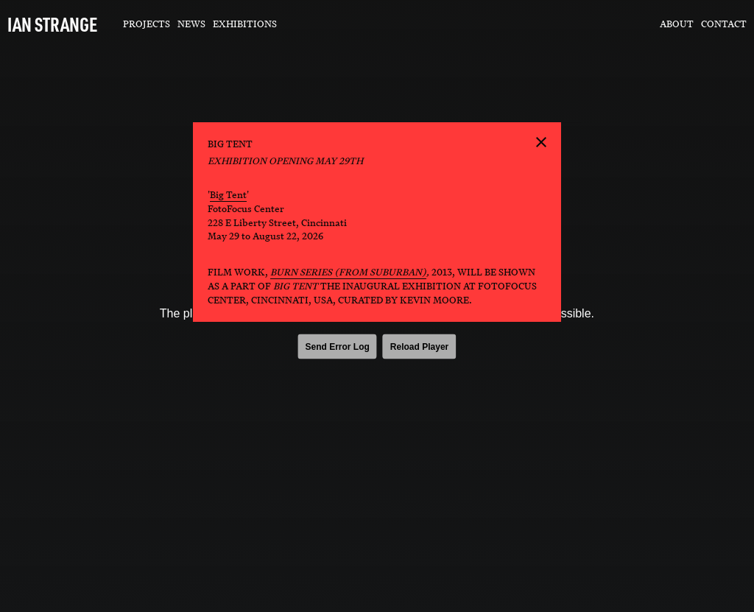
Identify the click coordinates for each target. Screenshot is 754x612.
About (677, 24)
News (191, 24)
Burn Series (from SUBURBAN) (348, 272)
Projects (146, 24)
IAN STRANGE (52, 24)
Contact (724, 24)
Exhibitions (245, 24)
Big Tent (228, 195)
